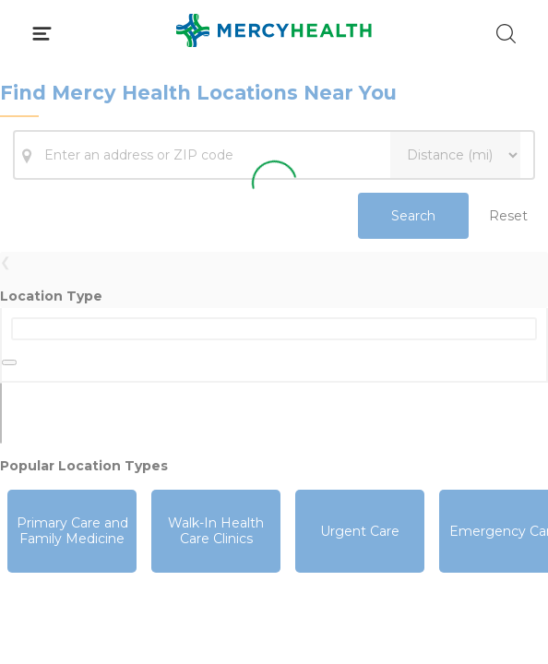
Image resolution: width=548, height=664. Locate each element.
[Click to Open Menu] (42, 34)
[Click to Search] (506, 34)
